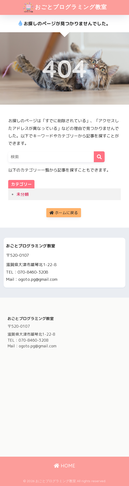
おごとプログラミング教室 (65, 7)
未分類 (22, 194)
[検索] (99, 156)
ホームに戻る (63, 212)
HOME (64, 466)
